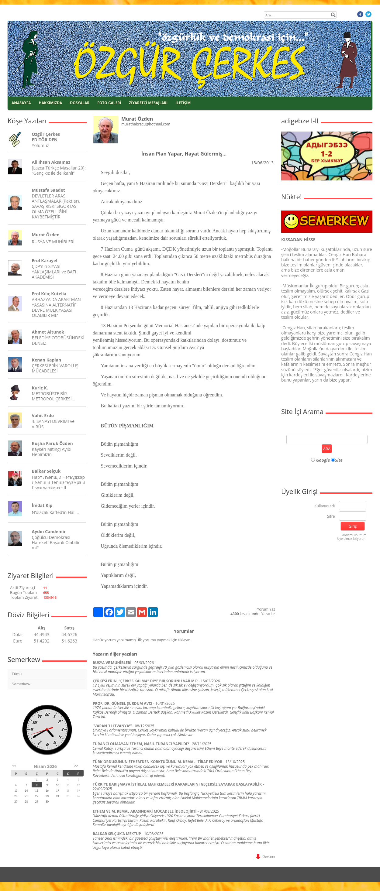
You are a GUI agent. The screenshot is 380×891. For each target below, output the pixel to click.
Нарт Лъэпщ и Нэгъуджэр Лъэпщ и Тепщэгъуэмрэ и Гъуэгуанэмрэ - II (58, 482)
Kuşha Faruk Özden (52, 443)
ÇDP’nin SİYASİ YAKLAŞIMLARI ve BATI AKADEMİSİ (54, 271)
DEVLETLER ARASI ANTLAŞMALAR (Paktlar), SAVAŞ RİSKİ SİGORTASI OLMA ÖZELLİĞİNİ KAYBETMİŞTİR (56, 206)
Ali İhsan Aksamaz (51, 162)
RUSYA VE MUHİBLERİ (53, 242)
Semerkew (21, 684)
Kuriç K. (40, 388)
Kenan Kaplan (46, 360)
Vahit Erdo (43, 415)
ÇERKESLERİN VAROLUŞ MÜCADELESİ (55, 368)
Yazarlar (268, 613)
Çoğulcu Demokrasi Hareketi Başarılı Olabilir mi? (56, 542)
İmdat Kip (42, 505)
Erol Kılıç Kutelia (49, 293)
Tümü (17, 674)
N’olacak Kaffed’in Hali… (55, 512)
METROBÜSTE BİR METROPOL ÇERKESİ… (53, 396)
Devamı (265, 856)
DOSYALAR (79, 102)
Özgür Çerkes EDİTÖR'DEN (46, 136)
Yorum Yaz (266, 609)
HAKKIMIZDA (50, 102)
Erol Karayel (44, 260)
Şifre (331, 516)
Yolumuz (40, 145)
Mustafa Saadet (48, 190)
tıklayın (184, 640)
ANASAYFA (21, 102)
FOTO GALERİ (109, 102)
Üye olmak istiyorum (351, 538)
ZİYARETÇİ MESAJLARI (148, 102)
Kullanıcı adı (325, 506)
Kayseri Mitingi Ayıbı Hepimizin (51, 451)
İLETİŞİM (183, 102)
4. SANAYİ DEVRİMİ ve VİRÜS (53, 423)
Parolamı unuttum (353, 535)
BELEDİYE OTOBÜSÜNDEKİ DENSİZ (58, 340)
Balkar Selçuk (46, 471)
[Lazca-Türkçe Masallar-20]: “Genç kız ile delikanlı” (59, 170)
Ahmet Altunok (48, 332)
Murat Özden (46, 235)
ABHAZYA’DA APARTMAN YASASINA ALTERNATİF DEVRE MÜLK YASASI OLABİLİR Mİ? (56, 307)
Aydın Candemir (49, 531)
